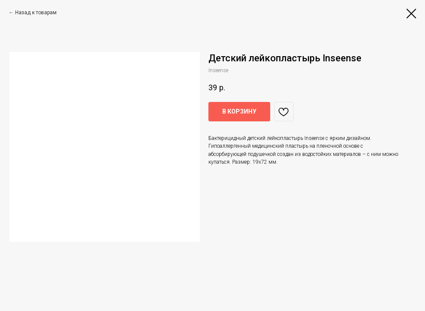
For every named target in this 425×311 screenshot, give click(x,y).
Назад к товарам (36, 13)
